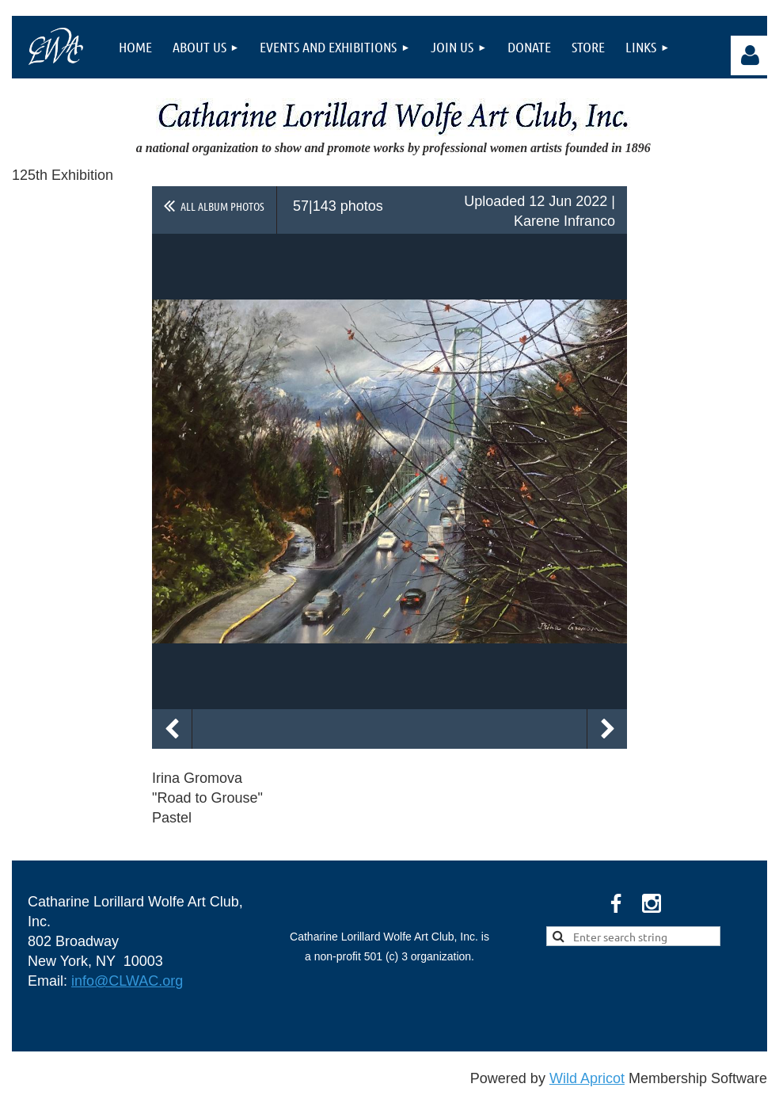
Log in (750, 55)
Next (607, 729)
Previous (172, 729)
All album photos (222, 206)
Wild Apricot (587, 1078)
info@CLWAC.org (127, 981)
